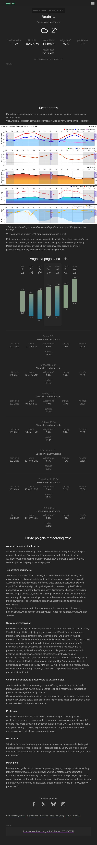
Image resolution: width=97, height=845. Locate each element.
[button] (69, 129)
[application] (48, 137)
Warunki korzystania (15, 816)
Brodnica (48, 17)
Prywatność (32, 816)
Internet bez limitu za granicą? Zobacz (48, 831)
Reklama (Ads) (57, 816)
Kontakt (76, 816)
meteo (10, 3)
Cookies (44, 816)
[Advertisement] (48, 82)
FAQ (68, 816)
